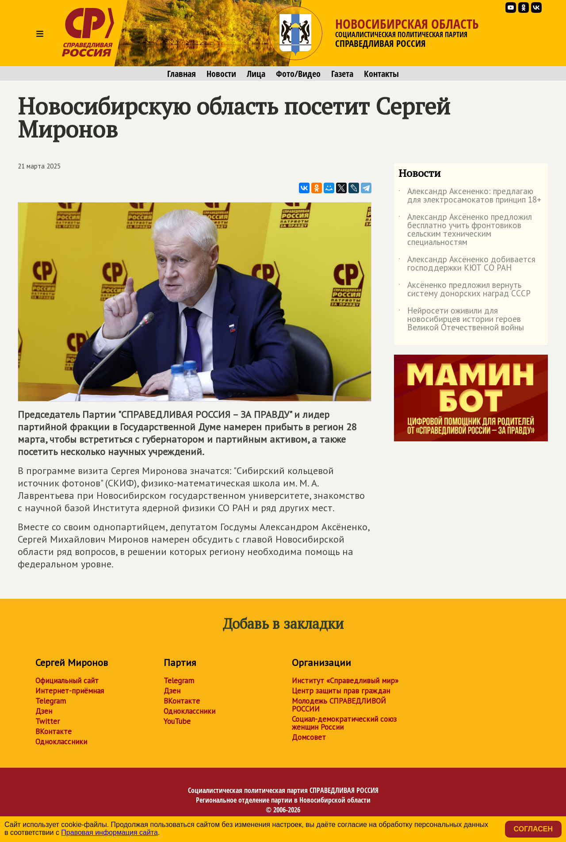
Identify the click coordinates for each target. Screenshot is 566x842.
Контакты (381, 74)
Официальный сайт (67, 681)
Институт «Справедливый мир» (345, 681)
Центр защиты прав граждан (341, 691)
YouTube (177, 721)
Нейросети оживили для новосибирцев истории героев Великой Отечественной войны (461, 319)
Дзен (43, 711)
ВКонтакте (53, 731)
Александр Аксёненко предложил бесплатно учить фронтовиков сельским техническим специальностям (465, 230)
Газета (342, 74)
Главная (181, 74)
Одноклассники (61, 742)
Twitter (47, 721)
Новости (221, 74)
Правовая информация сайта (109, 832)
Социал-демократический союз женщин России (344, 723)
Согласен (533, 829)
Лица (256, 74)
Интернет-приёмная (69, 691)
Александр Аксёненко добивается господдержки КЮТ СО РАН (466, 264)
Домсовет (309, 737)
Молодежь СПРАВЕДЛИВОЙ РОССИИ (339, 705)
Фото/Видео (298, 74)
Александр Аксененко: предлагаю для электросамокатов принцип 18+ (469, 196)
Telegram (50, 701)
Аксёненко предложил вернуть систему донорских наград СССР (464, 290)
